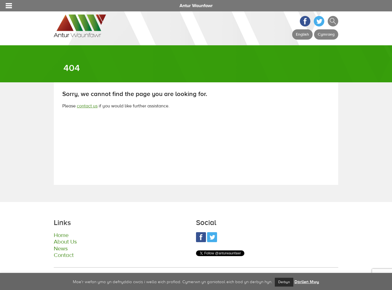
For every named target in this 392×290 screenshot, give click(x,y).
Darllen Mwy (306, 282)
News (60, 248)
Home (61, 235)
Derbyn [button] (284, 282)
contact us (87, 106)
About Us (65, 241)
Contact (63, 255)
